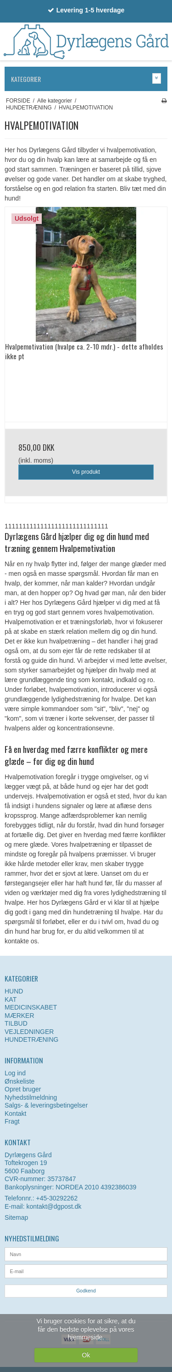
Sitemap (16, 1217)
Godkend (86, 1290)
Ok (86, 1355)
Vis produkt (86, 472)
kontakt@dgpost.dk (53, 1206)
